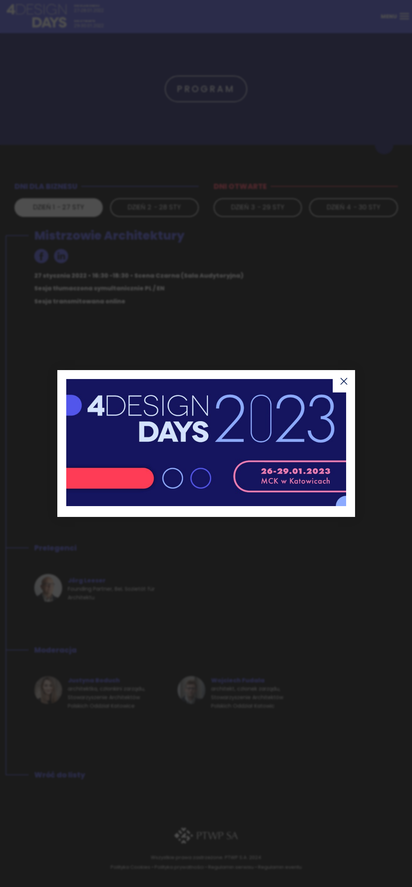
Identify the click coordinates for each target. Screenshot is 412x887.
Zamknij (344, 381)
